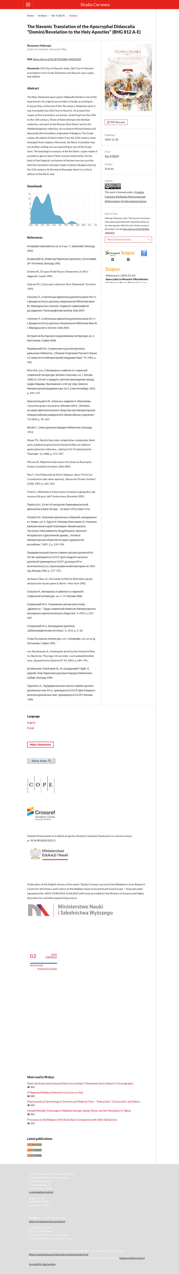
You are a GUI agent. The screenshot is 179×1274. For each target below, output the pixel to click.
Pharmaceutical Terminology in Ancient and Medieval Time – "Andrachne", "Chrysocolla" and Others (83, 1101)
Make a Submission (40, 744)
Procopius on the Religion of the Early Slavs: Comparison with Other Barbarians (72, 1119)
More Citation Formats (119, 239)
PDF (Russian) (117, 122)
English (31, 722)
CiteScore (51, 956)
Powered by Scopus (47, 969)
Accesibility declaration (42, 1264)
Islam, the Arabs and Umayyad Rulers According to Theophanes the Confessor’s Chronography (80, 1083)
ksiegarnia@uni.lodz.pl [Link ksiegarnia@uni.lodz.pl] (132, 1257)
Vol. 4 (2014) (58, 15)
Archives (42, 15)
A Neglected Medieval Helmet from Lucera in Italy (55, 1092)
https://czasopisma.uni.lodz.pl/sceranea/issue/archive (58, 1254)
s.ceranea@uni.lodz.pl (41, 1192)
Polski (30, 728)
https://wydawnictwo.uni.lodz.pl (47, 1221)
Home (30, 15)
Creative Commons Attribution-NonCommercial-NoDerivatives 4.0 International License (125, 197)
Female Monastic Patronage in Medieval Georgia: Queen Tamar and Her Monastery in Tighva (79, 1110)
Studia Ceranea (95, 4)
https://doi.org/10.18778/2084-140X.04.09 (57, 59)
